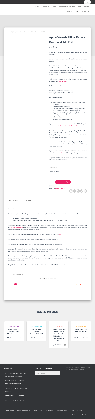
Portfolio (46, 7)
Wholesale (70, 11)
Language (54, 167)
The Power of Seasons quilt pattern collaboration (15, 375)
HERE (43, 229)
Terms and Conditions (23, 410)
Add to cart (61, 182)
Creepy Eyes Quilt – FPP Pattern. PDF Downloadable (81, 331)
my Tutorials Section (56, 126)
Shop (37, 7)
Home (9, 32)
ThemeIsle (88, 415)
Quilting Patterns (16, 32)
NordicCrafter (62, 81)
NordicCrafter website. (71, 126)
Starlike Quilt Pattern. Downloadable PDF (36, 331)
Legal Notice (10, 410)
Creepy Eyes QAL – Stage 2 (14, 396)
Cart (77, 11)
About (79, 7)
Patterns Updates (61, 410)
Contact (86, 7)
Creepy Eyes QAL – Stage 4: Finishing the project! (14, 382)
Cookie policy (49, 410)
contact (59, 153)
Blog (54, 7)
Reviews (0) (28, 200)
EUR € (87, 2)
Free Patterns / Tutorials (67, 7)
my (17, 227)
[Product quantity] (51, 181)
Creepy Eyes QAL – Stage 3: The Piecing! (16, 390)
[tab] (15, 200)
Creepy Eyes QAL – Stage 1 (14, 400)
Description (13, 200)
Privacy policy (37, 410)
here (60, 234)
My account (85, 11)
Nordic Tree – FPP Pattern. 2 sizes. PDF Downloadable (14, 331)
